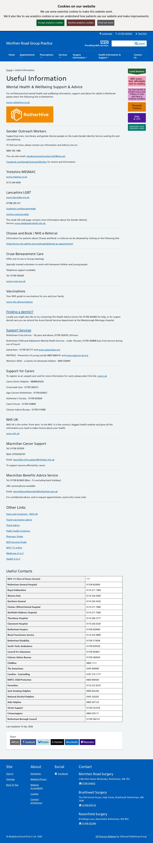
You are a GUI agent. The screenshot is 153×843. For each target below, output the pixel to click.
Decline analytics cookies (81, 22)
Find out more (105, 22)
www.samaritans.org (49, 349)
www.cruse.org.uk (15, 281)
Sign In (9, 773)
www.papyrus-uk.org (77, 355)
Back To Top (12, 785)
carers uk (102, 376)
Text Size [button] (141, 33)
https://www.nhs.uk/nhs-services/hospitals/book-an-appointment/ (39, 243)
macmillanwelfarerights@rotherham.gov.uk (35, 491)
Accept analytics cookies (50, 22)
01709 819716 (87, 805)
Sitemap (10, 779)
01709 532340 (87, 823)
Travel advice (13, 525)
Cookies (34, 793)
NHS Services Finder (16, 542)
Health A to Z (13, 558)
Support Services (18, 330)
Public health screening (18, 531)
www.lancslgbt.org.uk (17, 197)
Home (9, 70)
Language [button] (105, 33)
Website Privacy (38, 779)
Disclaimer (35, 773)
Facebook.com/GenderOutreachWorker (26, 161)
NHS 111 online (14, 547)
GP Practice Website (106, 836)
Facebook (61, 773)
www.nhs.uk (12, 433)
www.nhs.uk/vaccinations (19, 301)
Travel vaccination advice (19, 519)
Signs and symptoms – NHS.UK (22, 514)
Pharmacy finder (14, 536)
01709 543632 (123, 33)
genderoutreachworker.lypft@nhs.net (45, 156)
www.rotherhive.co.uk (18, 102)
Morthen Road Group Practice (29, 43)
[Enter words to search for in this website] (122, 43)
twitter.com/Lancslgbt (17, 214)
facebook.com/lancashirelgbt (21, 208)
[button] (27, 56)
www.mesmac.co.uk (16, 176)
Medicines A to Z (14, 553)
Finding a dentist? (19, 312)
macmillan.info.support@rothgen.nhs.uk (33, 459)
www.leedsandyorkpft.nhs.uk (30, 223)
